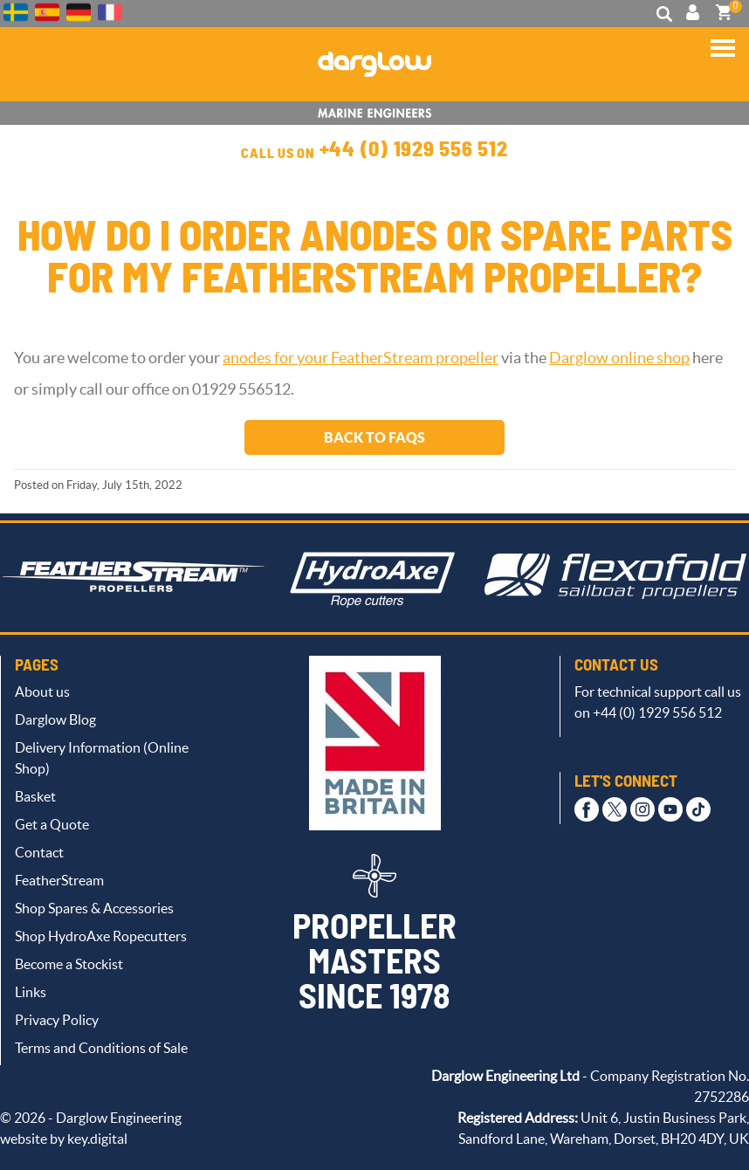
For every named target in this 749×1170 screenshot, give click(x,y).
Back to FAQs (374, 437)
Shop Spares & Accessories (94, 908)
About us (42, 691)
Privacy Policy (57, 1020)
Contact (39, 852)
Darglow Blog (55, 719)
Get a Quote (52, 824)
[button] (723, 54)
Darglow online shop (619, 358)
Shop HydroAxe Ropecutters (101, 936)
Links (30, 992)
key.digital (97, 1138)
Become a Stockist (69, 964)
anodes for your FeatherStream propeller (360, 358)
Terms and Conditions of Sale (101, 1048)
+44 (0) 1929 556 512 (414, 150)
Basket (35, 796)
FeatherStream (59, 880)
